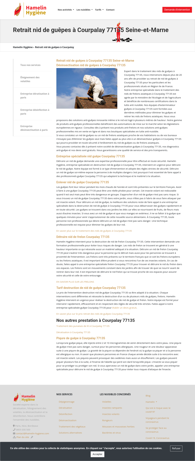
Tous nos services (30, 65)
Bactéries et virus (111, 432)
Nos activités (65, 9)
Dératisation (65, 407)
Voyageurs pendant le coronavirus (157, 419)
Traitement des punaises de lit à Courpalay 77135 (83, 325)
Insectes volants (110, 414)
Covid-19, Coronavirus (157, 437)
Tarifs (98, 9)
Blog (148, 395)
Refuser (176, 448)
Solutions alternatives (70, 432)
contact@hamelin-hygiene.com (32, 433)
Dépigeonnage (66, 401)
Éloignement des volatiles (29, 79)
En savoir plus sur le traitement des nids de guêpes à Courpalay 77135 (94, 230)
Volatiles (106, 401)
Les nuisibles (83, 9)
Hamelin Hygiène (23, 47)
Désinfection (65, 414)
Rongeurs (107, 420)
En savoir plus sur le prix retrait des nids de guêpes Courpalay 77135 (93, 313)
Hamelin (150, 401)
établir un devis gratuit (124, 307)
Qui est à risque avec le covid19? (158, 409)
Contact (110, 9)
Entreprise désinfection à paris (34, 111)
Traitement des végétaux (72, 426)
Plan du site (22, 437)
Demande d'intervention (177, 9)
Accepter (97, 454)
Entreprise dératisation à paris (34, 95)
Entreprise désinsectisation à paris (34, 128)
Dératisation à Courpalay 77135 (73, 332)
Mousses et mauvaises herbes (118, 426)
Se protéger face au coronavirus (156, 429)
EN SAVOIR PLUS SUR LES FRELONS (75, 281)
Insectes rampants (112, 407)
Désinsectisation (67, 420)
